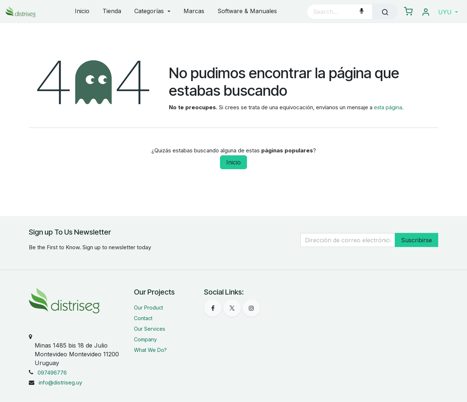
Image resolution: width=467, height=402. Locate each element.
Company (145, 339)
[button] (448, 12)
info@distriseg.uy (60, 382)
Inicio (233, 162)
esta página (388, 107)
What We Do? (150, 350)
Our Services (149, 329)
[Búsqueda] (385, 11)
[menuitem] (82, 11)
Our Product (148, 307)
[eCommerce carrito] (408, 11)
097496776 (52, 372)
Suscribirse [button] (416, 239)
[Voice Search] (361, 11)
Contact (143, 318)
